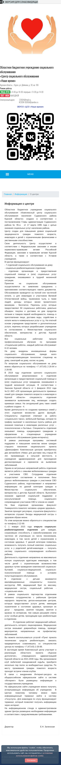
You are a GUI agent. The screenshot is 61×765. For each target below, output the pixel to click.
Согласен (31, 760)
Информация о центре (19, 203)
